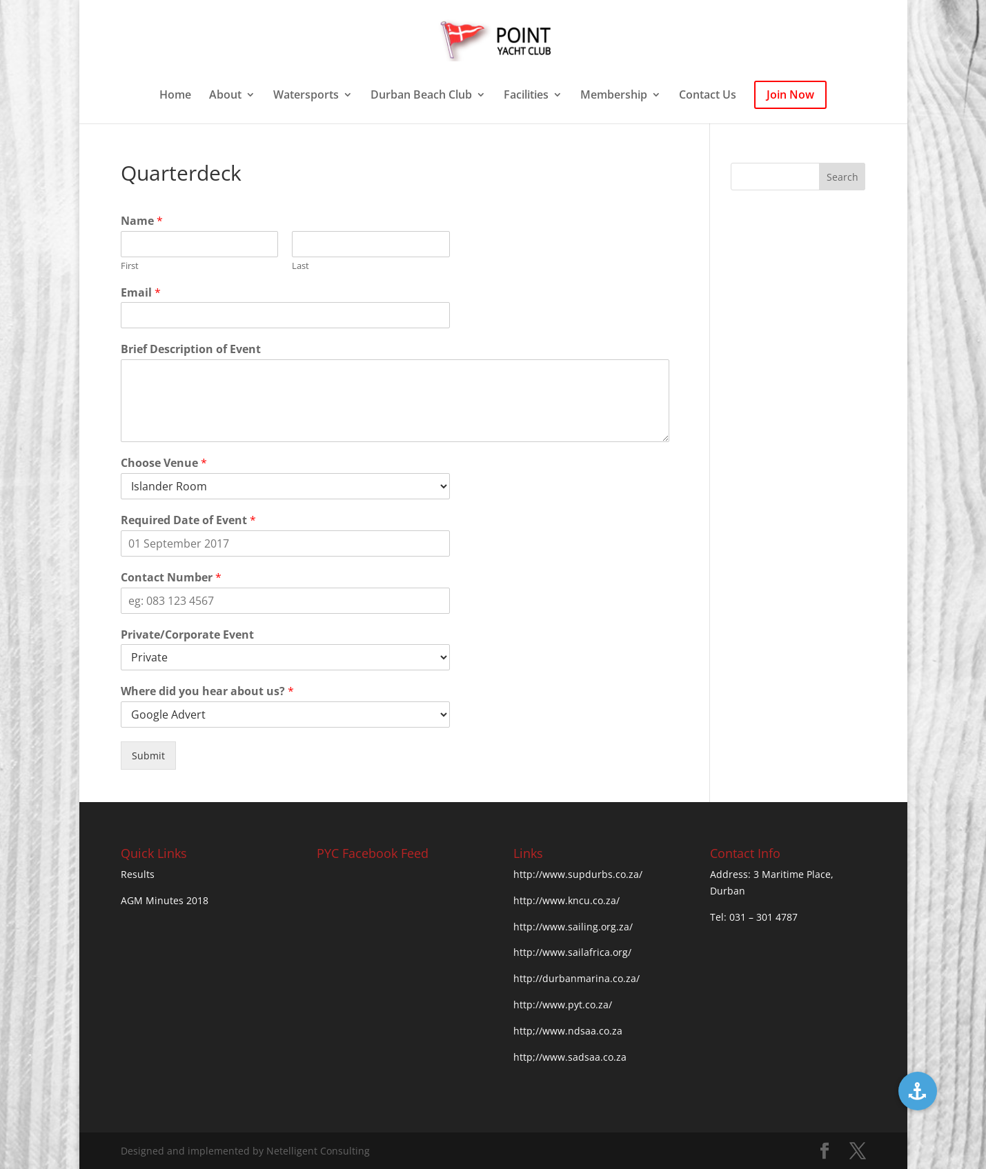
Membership (613, 96)
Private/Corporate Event (187, 635)
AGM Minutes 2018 (164, 900)
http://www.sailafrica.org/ (572, 952)
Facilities (526, 96)
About (225, 96)
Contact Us (707, 96)
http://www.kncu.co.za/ (566, 900)
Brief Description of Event (191, 349)
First (130, 266)
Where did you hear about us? (207, 691)
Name (142, 221)
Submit (148, 755)
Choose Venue (164, 463)
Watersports (306, 96)
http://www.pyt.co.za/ (562, 1004)
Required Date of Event (188, 520)
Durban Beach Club (421, 96)
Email (141, 293)
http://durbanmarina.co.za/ (576, 978)
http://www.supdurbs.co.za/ (577, 874)
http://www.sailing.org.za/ (573, 926)
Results (138, 874)
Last (300, 266)
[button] (917, 1091)
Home (175, 96)
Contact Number (171, 577)
